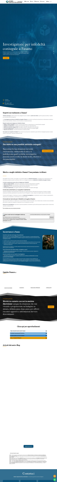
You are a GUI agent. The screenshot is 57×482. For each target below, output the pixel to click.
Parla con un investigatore (47, 151)
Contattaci (6, 58)
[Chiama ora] (54, 476)
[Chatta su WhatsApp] (54, 479)
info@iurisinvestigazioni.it (9, 104)
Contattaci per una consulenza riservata (12, 208)
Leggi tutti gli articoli (28, 446)
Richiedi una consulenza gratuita (10, 251)
